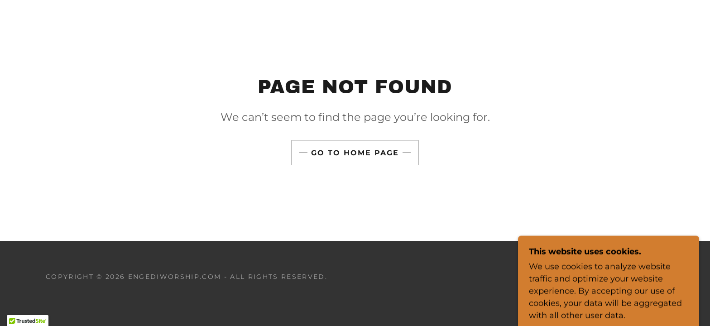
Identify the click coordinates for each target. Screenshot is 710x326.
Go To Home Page (355, 153)
